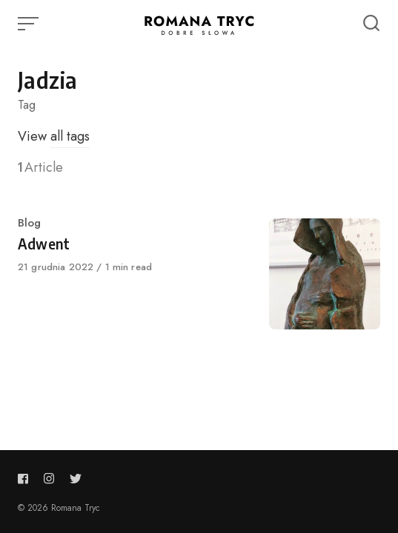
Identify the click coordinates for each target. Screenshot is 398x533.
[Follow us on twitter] (75, 478)
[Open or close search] (371, 24)
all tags (70, 136)
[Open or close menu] (30, 23)
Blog (29, 223)
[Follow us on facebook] (26, 478)
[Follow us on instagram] (49, 478)
